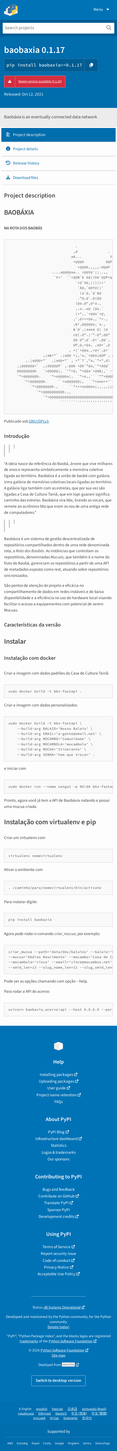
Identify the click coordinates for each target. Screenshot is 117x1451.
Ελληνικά (44, 1413)
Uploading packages (56, 1081)
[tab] (58, 135)
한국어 (87, 1418)
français (57, 1409)
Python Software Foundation (70, 1341)
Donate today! (58, 1326)
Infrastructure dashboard (56, 1139)
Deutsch (61, 1413)
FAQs (58, 1102)
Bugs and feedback (58, 1189)
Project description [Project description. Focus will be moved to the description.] (25, 135)
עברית (54, 1418)
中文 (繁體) (99, 1413)
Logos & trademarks (59, 1152)
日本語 (72, 1409)
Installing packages (56, 1075)
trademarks (29, 1341)
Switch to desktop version (58, 1380)
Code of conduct (56, 1260)
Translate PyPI (56, 1203)
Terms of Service (56, 1247)
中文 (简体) (79, 1413)
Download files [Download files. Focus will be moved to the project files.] (21, 178)
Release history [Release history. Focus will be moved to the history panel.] (22, 163)
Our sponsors (58, 1159)
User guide (56, 1088)
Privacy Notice (56, 1267)
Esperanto (70, 1418)
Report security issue (58, 1253)
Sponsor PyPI (58, 1210)
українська (26, 1413)
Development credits (56, 1216)
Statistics (58, 1145)
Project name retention (56, 1095)
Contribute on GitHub (56, 1196)
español (41, 1409)
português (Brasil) (94, 1409)
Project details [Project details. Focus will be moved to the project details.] (21, 149)
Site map (58, 1355)
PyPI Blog (56, 1132)
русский (39, 1418)
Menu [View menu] (101, 9)
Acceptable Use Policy (56, 1274)
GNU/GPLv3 (39, 421)
